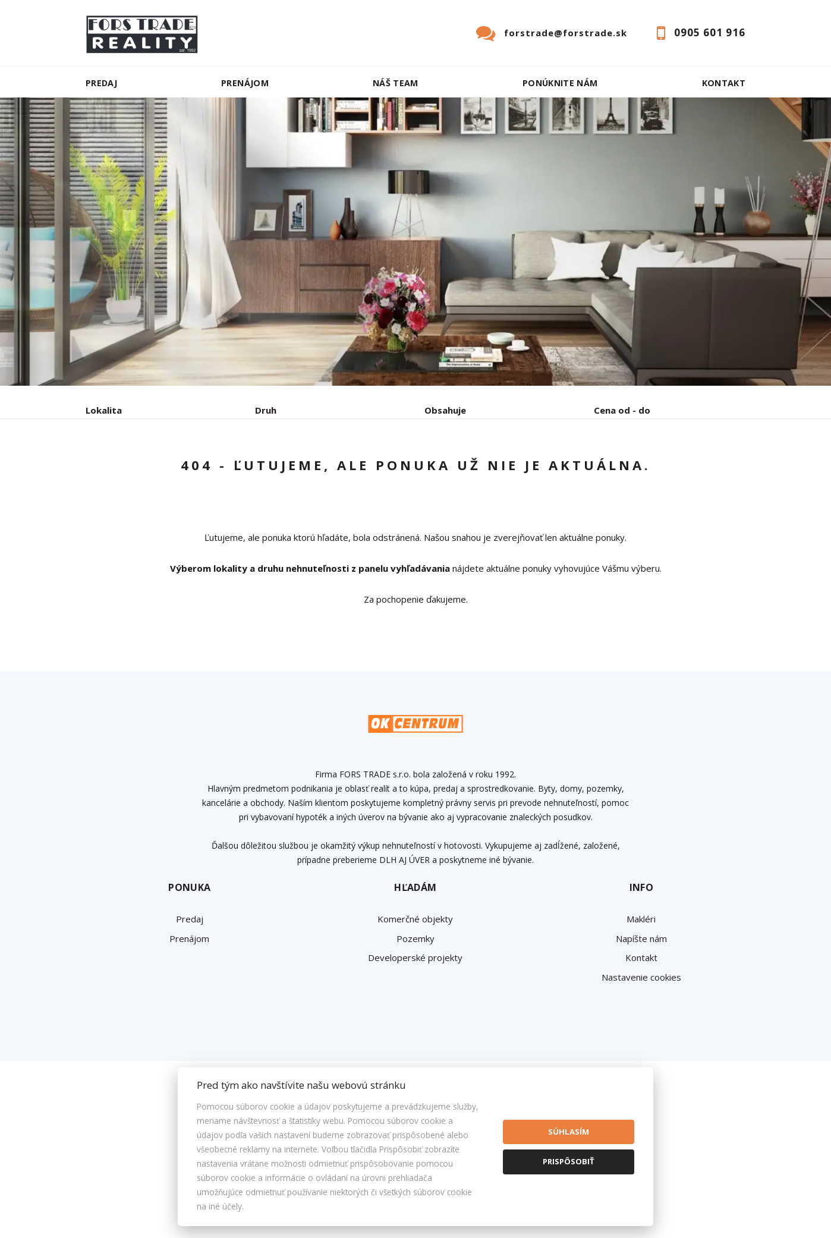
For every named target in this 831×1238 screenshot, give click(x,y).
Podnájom (334, 472)
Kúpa (264, 472)
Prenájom (245, 83)
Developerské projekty (415, 1048)
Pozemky (415, 1029)
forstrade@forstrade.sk (565, 33)
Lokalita (104, 410)
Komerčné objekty (415, 1009)
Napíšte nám (641, 1029)
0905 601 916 (709, 32)
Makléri (641, 1009)
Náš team (395, 83)
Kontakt (724, 83)
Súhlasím (568, 1131)
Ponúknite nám (560, 83)
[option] (415, 241)
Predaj (101, 83)
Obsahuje (445, 410)
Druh (265, 410)
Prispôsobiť (568, 1161)
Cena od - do (622, 410)
